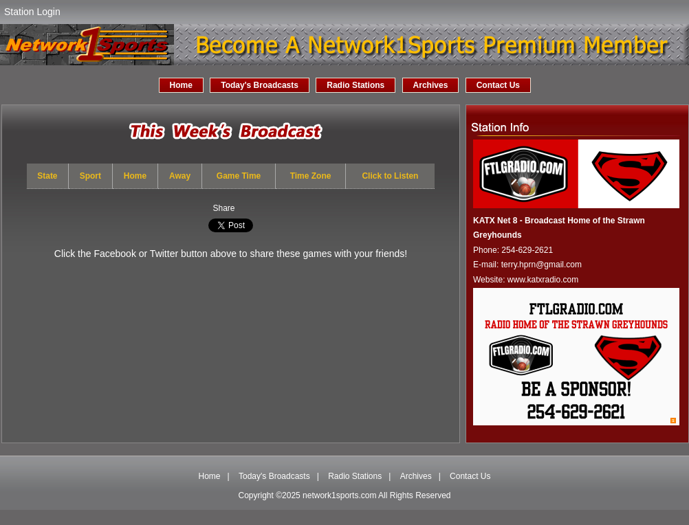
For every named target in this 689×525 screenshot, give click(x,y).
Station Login (32, 11)
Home (181, 85)
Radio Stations (355, 85)
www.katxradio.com (542, 279)
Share (223, 208)
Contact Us (498, 85)
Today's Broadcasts (259, 85)
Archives (430, 85)
